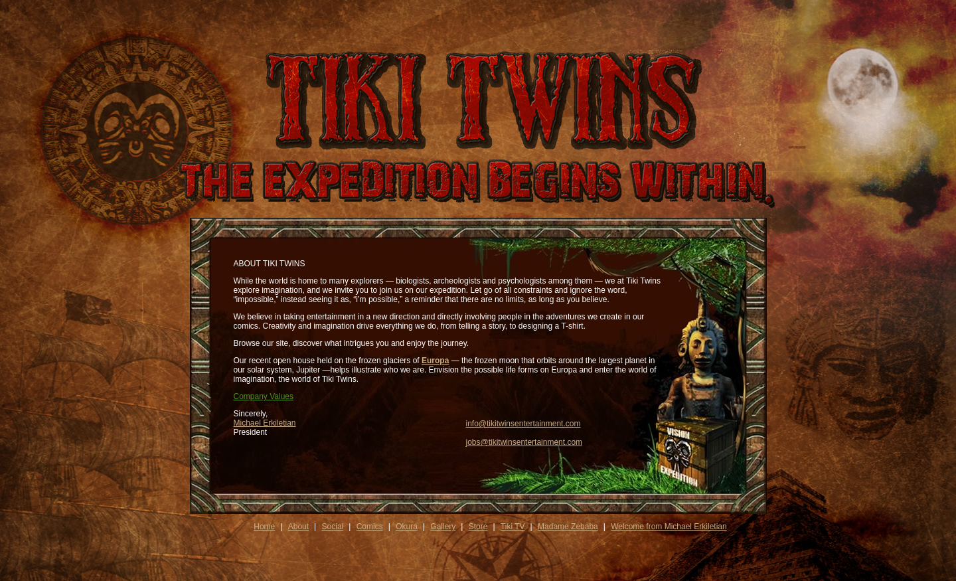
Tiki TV (513, 526)
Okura (407, 526)
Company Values (264, 396)
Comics (370, 526)
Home (264, 526)
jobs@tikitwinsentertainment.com (524, 442)
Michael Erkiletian (265, 423)
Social (333, 526)
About (298, 526)
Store (478, 526)
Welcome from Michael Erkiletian (669, 526)
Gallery (442, 526)
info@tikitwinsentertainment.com (523, 423)
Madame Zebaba (568, 526)
